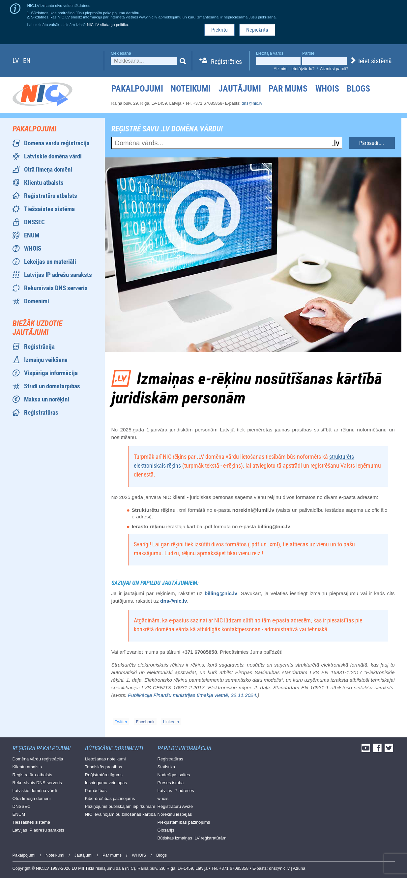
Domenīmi (36, 301)
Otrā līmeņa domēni (48, 169)
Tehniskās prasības (103, 766)
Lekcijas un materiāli (50, 261)
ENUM (31, 235)
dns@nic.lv (252, 103)
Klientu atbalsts (44, 182)
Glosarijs (166, 830)
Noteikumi (191, 89)
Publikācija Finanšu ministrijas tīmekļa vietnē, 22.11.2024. (193, 695)
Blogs (358, 89)
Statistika (166, 766)
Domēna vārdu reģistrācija (57, 143)
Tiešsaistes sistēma (49, 209)
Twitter (121, 721)
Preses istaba (171, 782)
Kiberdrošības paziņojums (110, 798)
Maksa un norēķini (46, 399)
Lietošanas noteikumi (105, 758)
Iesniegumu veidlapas (106, 782)
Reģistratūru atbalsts (50, 196)
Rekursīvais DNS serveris (56, 288)
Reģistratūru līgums (104, 774)
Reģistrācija (39, 346)
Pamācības (96, 790)
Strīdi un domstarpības (52, 386)
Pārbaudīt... (371, 143)
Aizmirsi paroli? (334, 68)
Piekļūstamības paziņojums (184, 822)
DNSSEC (34, 222)
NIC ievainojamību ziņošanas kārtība (120, 814)
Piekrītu (219, 30)
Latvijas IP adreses (176, 790)
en (26, 61)
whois (163, 798)
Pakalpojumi (137, 89)
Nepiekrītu (257, 30)
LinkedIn (171, 721)
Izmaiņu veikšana (46, 360)
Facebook (145, 721)
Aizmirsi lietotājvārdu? (294, 68)
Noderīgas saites (174, 774)
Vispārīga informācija (51, 373)
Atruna (299, 868)
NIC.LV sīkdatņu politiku (107, 24)
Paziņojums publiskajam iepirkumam (120, 806)
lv (16, 61)
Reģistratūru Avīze (175, 806)
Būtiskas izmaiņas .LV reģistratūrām (192, 838)
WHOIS (327, 89)
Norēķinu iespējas (175, 814)
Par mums (288, 89)
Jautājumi (239, 89)
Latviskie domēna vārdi (53, 156)
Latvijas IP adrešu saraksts (58, 275)
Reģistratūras (41, 412)
